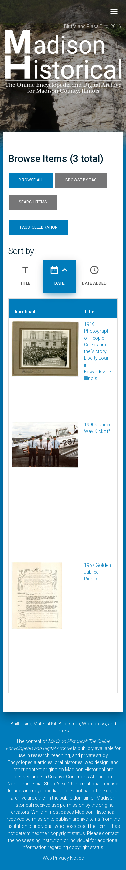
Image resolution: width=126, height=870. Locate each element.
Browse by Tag (81, 180)
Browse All (31, 180)
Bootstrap (69, 723)
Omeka (63, 730)
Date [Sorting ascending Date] (59, 273)
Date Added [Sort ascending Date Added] (94, 273)
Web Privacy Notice (63, 858)
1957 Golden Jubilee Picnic (97, 571)
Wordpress (94, 723)
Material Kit (44, 723)
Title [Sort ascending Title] (25, 273)
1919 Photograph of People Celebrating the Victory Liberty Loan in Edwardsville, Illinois (98, 351)
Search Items (33, 202)
